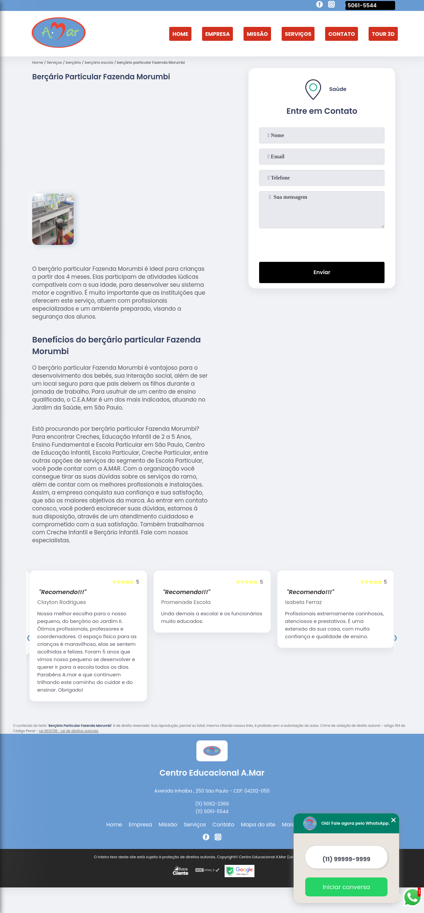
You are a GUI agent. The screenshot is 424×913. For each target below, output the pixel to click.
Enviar (322, 272)
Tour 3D (383, 34)
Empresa (217, 34)
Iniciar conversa (346, 887)
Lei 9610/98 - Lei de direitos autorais (68, 730)
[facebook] (319, 5)
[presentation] (321, 244)
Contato (341, 34)
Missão (257, 34)
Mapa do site (258, 824)
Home (180, 34)
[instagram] (331, 5)
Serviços (298, 34)
